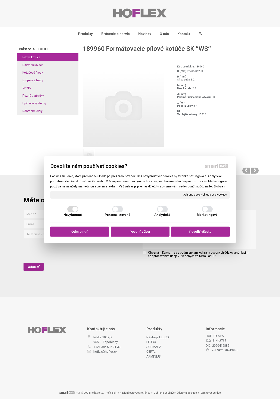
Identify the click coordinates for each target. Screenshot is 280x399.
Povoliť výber (140, 232)
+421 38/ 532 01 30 (107, 347)
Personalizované (117, 215)
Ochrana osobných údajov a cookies (205, 194)
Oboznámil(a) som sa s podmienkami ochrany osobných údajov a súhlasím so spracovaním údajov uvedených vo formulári (198, 254)
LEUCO (151, 342)
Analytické (162, 215)
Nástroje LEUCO (157, 337)
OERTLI (151, 352)
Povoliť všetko (200, 232)
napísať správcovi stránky (135, 392)
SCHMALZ (153, 347)
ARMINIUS (153, 356)
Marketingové (207, 215)
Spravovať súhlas (210, 392)
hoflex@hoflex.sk (105, 352)
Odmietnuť (79, 232)
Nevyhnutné (72, 215)
